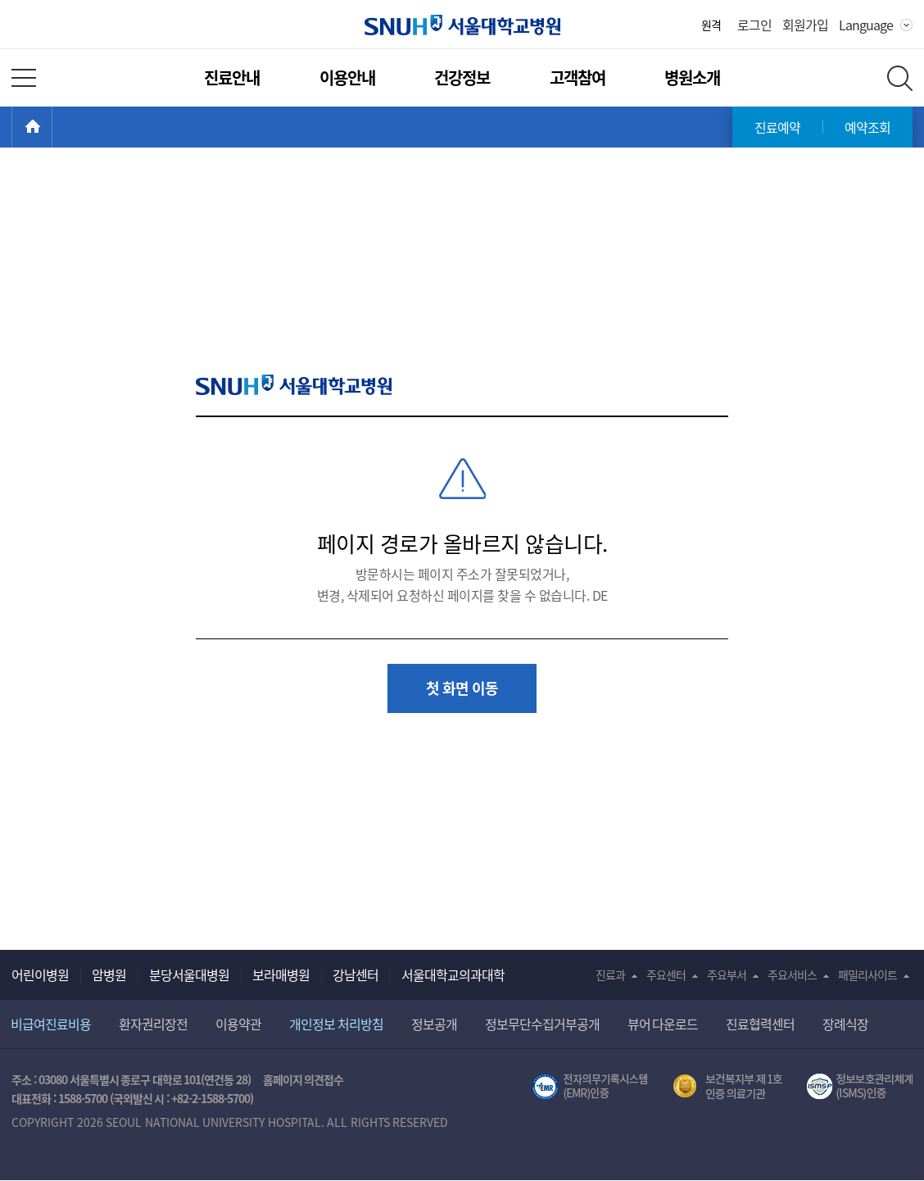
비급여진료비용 (51, 1023)
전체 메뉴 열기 (23, 78)
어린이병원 (40, 974)
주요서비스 (792, 974)
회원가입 (805, 24)
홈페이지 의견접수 (303, 1079)
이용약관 (238, 1023)
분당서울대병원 (189, 974)
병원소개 (692, 77)
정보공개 (434, 1023)
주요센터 (666, 974)
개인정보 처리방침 (336, 1023)
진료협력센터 (760, 1023)
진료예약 (777, 127)
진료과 (610, 974)
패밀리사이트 (867, 974)
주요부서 (726, 974)
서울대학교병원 (462, 25)
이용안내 (347, 77)
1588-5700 (82, 1098)
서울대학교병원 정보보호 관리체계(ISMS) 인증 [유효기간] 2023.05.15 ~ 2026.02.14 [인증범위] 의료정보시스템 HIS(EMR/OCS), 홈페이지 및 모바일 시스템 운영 (860, 1087)
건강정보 (462, 77)
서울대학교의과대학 (453, 974)
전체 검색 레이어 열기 (900, 78)
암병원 (109, 974)
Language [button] (866, 24)
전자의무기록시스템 (590, 1087)
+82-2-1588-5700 (210, 1098)
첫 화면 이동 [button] (462, 688)
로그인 (754, 24)
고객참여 (577, 77)
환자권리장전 (153, 1023)
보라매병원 (281, 974)
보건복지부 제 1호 (727, 1087)
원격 (711, 24)
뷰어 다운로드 (663, 1023)
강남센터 (355, 974)
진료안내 (232, 77)
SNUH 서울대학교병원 (294, 385)
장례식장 (845, 1023)
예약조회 (867, 127)
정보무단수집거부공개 (542, 1023)
